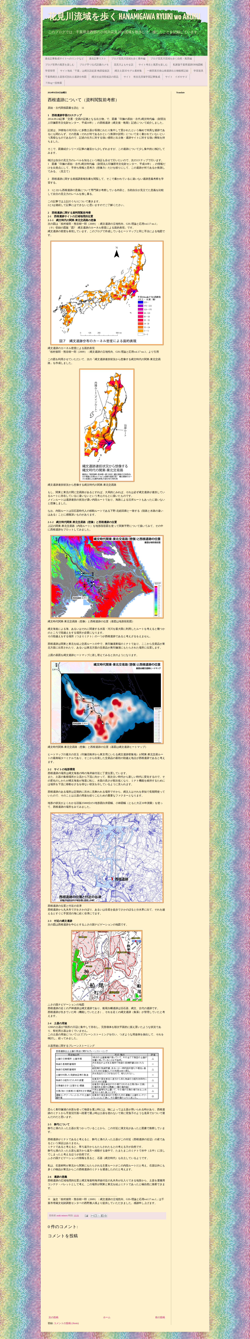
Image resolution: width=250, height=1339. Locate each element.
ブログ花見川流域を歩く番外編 (128, 58)
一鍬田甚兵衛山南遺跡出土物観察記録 (167, 70)
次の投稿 (53, 1317)
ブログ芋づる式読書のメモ (94, 64)
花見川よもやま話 (123, 64)
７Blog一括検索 (53, 83)
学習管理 (50, 70)
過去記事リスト (97, 58)
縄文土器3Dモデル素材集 (128, 70)
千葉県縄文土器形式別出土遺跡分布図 (65, 77)
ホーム (106, 1317)
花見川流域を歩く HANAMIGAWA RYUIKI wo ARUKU (124, 17)
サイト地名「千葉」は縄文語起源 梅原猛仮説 (84, 70)
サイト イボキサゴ (176, 77)
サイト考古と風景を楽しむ (153, 64)
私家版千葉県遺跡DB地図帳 (188, 64)
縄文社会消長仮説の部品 (105, 77)
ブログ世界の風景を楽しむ (59, 64)
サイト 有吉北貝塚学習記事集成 (142, 77)
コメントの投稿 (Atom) (66, 1323)
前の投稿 (160, 1317)
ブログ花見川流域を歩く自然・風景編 (171, 58)
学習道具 (198, 70)
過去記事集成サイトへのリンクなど (64, 58)
